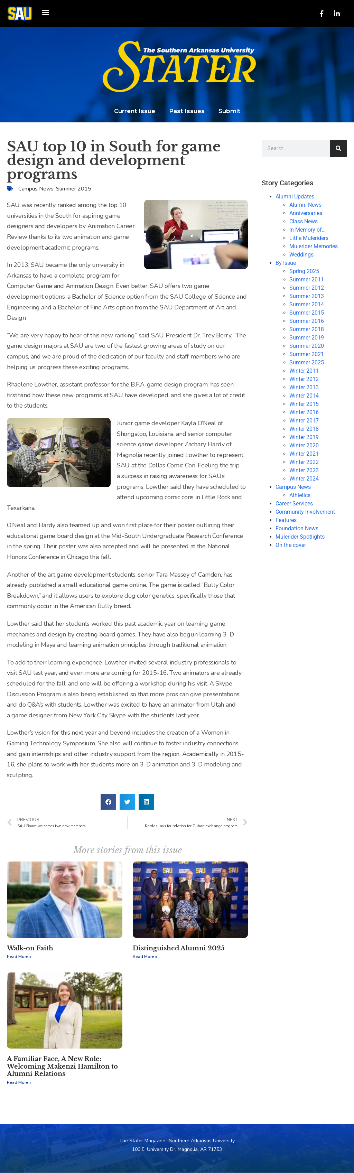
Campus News (36, 189)
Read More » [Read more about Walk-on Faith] (19, 957)
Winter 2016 (304, 412)
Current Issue (134, 111)
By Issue (286, 263)
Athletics (299, 495)
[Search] (338, 148)
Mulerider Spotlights (300, 537)
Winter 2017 (304, 421)
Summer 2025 (306, 363)
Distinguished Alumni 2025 (179, 948)
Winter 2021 (304, 454)
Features (286, 520)
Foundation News (297, 528)
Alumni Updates (295, 197)
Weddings (301, 255)
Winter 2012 (304, 379)
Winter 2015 (304, 404)
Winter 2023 (304, 470)
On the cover (291, 545)
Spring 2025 (304, 271)
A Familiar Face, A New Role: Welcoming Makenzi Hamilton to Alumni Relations (62, 1066)
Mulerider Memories (313, 246)
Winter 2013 (304, 387)
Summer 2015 (73, 189)
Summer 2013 (306, 296)
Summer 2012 (306, 288)
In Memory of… (307, 230)
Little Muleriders (308, 238)
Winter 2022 (304, 462)
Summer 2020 (306, 346)
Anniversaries (305, 213)
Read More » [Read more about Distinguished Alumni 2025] (145, 957)
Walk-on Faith (30, 948)
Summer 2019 (306, 338)
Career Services (294, 504)
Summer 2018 (306, 329)
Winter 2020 (304, 446)
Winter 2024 (304, 479)
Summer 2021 (306, 354)
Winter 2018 (304, 429)
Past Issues (187, 111)
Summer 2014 (306, 304)
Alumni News (305, 205)
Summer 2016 (306, 321)
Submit (229, 111)
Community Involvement (305, 512)
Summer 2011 (306, 280)
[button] (45, 12)
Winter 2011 (304, 371)
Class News (303, 221)
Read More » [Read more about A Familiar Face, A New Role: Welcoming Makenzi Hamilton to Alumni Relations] (19, 1083)
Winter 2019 (304, 437)
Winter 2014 (304, 396)
